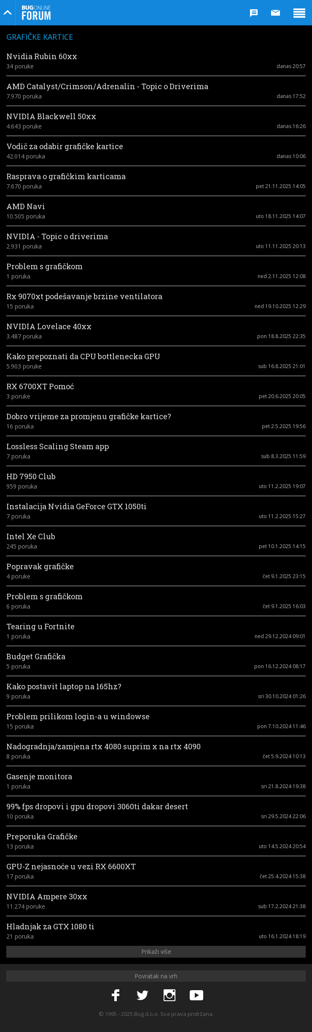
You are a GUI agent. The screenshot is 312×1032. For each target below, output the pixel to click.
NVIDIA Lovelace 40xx (48, 326)
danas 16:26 (291, 126)
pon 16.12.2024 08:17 (280, 666)
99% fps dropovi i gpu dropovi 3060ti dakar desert (97, 806)
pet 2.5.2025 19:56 (284, 426)
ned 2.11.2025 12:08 (282, 276)
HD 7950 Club (31, 476)
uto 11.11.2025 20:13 (281, 246)
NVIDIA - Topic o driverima (57, 236)
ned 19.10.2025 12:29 (280, 306)
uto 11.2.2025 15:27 (282, 516)
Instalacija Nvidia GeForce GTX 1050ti (76, 506)
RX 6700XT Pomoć (40, 386)
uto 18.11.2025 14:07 (281, 216)
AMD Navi (25, 206)
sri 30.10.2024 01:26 (282, 696)
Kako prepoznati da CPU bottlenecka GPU (83, 356)
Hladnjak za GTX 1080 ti (50, 926)
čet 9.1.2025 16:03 (284, 606)
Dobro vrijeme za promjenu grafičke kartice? (88, 416)
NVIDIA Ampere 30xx (46, 896)
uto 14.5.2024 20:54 (282, 846)
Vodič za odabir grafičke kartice (64, 146)
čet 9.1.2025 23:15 (284, 576)
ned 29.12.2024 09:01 (280, 636)
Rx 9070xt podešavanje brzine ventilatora (84, 296)
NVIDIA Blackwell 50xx (51, 116)
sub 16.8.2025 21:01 (282, 366)
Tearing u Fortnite (40, 626)
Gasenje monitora (39, 776)
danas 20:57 (291, 66)
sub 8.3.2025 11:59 (283, 456)
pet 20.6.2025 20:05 (282, 396)
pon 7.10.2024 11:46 (281, 726)
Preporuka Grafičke (42, 836)
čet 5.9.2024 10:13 (284, 756)
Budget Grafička (35, 656)
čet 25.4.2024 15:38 (283, 876)
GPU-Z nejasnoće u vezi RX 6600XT (71, 866)
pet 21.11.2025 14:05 (281, 186)
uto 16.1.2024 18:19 (282, 936)
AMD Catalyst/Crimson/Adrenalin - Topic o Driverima (107, 86)
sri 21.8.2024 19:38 (283, 786)
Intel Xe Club (30, 536)
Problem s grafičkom (44, 266)
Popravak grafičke (40, 566)
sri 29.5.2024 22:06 (283, 816)
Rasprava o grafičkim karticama (66, 176)
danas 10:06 (291, 156)
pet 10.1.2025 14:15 (282, 546)
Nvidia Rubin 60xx (41, 56)
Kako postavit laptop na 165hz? (63, 686)
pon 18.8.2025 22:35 (281, 336)
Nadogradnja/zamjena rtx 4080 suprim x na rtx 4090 (103, 746)
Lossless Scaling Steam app (57, 446)
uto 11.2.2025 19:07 (282, 486)
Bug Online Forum (36, 12)
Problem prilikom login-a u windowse (78, 716)
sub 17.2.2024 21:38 (282, 906)
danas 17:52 (291, 96)
